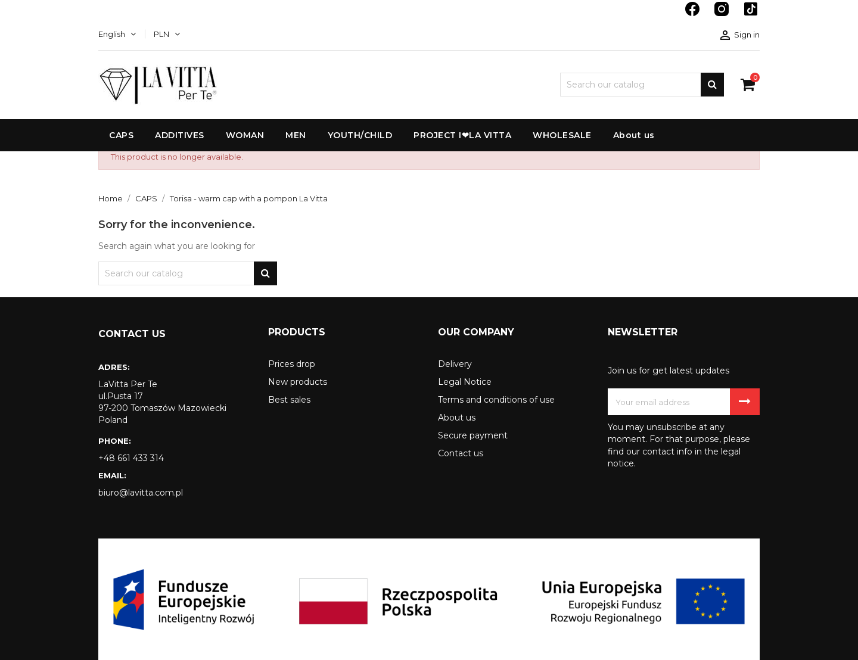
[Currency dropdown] (167, 34)
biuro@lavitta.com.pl (140, 492)
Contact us (460, 453)
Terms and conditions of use (496, 399)
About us (456, 417)
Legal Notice (465, 381)
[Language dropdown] (117, 34)
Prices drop (291, 364)
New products (297, 381)
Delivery (455, 364)
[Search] (642, 84)
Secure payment (473, 435)
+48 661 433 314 (131, 458)
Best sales (289, 399)
